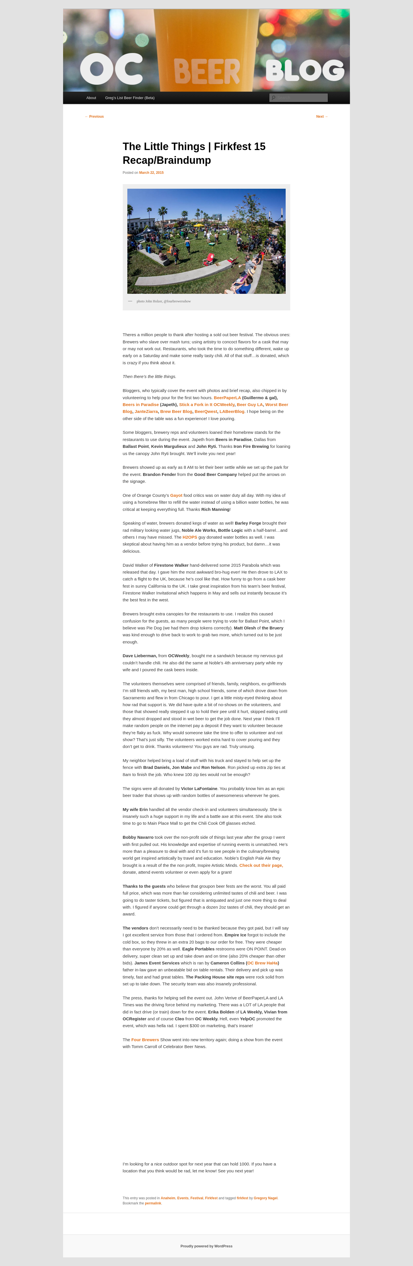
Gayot (176, 495)
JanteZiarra (146, 411)
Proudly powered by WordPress (206, 1246)
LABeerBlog (232, 411)
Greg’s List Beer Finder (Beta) (130, 98)
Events (182, 1198)
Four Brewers (145, 1039)
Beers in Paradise (141, 404)
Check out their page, (261, 865)
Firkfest (211, 1198)
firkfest (242, 1198)
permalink (153, 1203)
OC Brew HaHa (262, 962)
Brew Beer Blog (176, 411)
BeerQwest (206, 411)
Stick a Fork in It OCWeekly (207, 404)
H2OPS (190, 537)
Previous (94, 117)
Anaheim (168, 1198)
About (91, 98)
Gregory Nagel (266, 1198)
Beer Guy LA (250, 404)
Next (322, 117)
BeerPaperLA (228, 397)
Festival (196, 1198)
